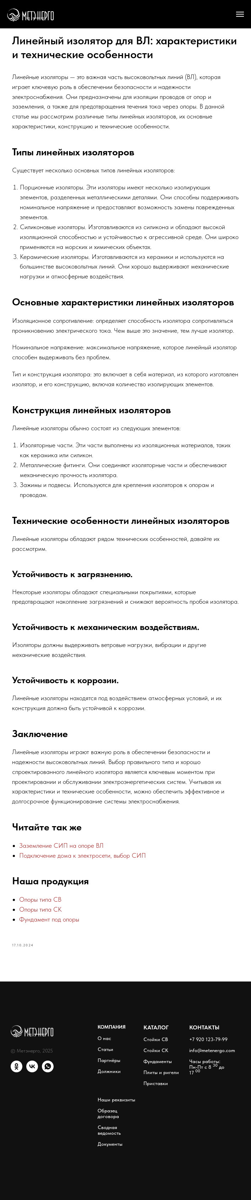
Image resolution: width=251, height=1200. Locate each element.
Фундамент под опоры (49, 919)
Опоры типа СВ (40, 899)
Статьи (105, 1049)
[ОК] (16, 1070)
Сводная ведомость (109, 1130)
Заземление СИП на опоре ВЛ (61, 845)
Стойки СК (155, 1050)
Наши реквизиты (116, 1099)
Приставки (155, 1083)
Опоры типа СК (40, 909)
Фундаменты (157, 1061)
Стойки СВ (155, 1039)
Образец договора (108, 1113)
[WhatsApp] (48, 1070)
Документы (110, 1144)
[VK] (32, 1070)
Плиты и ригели (161, 1072)
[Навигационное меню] (240, 14)
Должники (109, 1071)
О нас (104, 1038)
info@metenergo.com (212, 1050)
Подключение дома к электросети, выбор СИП (82, 855)
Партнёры (109, 1060)
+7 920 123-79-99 (208, 1039)
